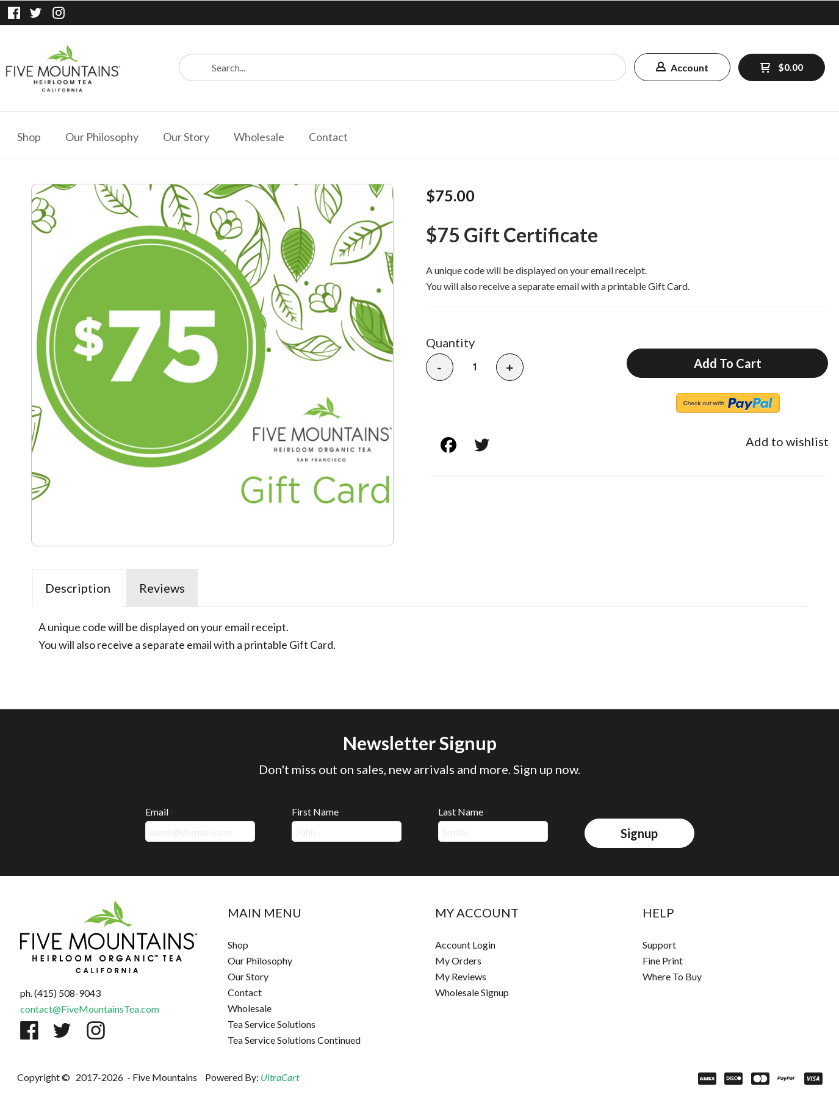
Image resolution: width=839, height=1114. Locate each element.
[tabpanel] (419, 633)
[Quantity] (474, 367)
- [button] (439, 367)
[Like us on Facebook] (14, 13)
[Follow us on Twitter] (36, 13)
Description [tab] (77, 588)
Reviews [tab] (162, 588)
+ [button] (509, 367)
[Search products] (402, 67)
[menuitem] (29, 135)
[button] (682, 67)
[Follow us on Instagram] (58, 13)
